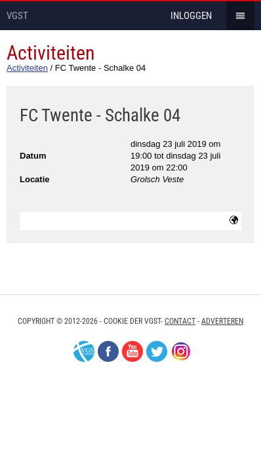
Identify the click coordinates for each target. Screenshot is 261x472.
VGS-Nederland (83, 351)
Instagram (181, 351)
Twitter (156, 351)
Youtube (132, 351)
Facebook (108, 351)
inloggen (191, 16)
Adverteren (222, 321)
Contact (180, 321)
